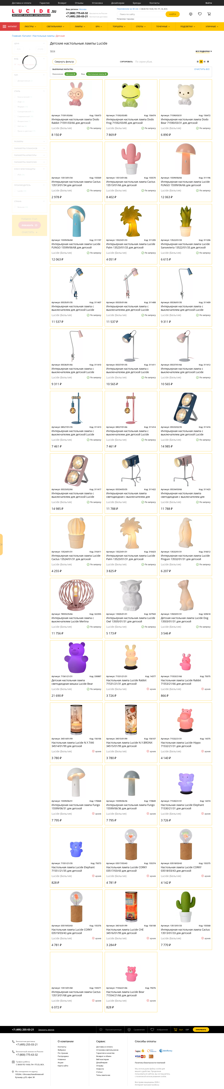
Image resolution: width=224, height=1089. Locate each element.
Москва (82, 9)
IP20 (21, 175)
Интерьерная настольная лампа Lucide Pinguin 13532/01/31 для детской (185, 557)
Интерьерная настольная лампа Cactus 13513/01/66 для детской (130, 183)
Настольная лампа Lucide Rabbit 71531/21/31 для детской (126, 682)
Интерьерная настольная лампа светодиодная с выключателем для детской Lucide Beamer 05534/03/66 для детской (185, 495)
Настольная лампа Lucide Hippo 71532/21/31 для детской (181, 744)
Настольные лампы (43, 35)
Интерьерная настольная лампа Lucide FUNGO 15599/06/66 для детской (185, 183)
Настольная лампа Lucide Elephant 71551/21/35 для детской (73, 868)
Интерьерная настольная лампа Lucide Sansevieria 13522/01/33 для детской (185, 245)
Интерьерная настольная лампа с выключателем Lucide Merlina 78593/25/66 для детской (73, 619)
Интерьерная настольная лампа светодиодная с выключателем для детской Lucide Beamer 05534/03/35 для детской (130, 495)
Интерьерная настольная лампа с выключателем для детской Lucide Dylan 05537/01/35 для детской (127, 370)
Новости (100, 1069)
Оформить (201, 1030)
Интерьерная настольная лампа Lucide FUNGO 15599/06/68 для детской (76, 245)
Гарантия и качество (105, 1053)
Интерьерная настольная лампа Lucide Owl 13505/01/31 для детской (130, 619)
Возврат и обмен (103, 1056)
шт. (179, 1029)
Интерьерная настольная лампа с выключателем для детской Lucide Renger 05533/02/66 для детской (73, 495)
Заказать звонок (46, 1029)
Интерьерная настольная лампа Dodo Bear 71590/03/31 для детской (184, 121)
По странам (63, 1053)
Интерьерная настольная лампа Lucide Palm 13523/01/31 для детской (130, 557)
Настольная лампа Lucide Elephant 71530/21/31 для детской (182, 806)
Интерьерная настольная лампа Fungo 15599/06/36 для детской (130, 806)
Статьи (99, 1072)
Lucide (22, 191)
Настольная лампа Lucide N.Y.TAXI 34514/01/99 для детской (73, 744)
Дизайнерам (117, 2)
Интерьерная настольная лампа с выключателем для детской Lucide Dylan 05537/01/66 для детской (182, 370)
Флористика (24, 121)
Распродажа (63, 1056)
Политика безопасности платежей (150, 1062)
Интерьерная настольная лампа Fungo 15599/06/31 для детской (76, 806)
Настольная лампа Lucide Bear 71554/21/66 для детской (125, 993)
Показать (29, 225)
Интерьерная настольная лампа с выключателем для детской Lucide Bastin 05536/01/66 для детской (73, 370)
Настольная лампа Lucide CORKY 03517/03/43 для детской (126, 868)
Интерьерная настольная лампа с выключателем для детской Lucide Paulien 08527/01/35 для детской (73, 432)
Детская (70, 74)
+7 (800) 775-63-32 (86, 13)
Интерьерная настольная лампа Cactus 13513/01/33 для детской (185, 931)
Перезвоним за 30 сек (127, 9)
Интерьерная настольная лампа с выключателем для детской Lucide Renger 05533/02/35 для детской (182, 432)
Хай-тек (22, 126)
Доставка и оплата (21, 2)
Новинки (62, 1059)
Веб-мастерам (102, 1059)
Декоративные (25, 81)
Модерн (23, 106)
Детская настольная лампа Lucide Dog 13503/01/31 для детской (184, 619)
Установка (97, 2)
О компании (66, 1041)
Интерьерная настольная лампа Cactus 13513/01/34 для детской (76, 183)
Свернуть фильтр (64, 61)
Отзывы (79, 2)
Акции (60, 1062)
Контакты (155, 2)
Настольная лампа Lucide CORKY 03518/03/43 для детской (181, 868)
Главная (16, 35)
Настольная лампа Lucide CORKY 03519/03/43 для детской (72, 931)
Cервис (100, 1041)
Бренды (137, 2)
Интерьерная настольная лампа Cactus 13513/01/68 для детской (76, 993)
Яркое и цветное (26, 131)
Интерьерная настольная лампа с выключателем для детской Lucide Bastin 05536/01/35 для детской (182, 308)
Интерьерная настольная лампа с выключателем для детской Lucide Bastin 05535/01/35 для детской (73, 308)
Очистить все (202, 69)
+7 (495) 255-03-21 (86, 16)
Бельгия (23, 207)
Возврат (62, 2)
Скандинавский (26, 111)
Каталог (10, 26)
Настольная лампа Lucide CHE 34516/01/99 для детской (125, 931)
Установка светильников (107, 1050)
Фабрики (62, 1050)
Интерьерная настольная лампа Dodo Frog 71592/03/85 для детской (130, 121)
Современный (25, 116)
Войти (209, 3)
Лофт (21, 102)
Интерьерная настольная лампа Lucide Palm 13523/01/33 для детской (130, 245)
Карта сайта (63, 1065)
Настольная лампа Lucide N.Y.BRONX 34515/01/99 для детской (129, 744)
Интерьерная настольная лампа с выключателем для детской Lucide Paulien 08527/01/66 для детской (127, 432)
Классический (25, 97)
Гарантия (44, 2)
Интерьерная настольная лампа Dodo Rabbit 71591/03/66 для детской (75, 121)
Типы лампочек (103, 1075)
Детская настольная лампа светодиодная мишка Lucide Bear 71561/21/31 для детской (72, 682)
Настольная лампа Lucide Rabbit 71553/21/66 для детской (181, 682)
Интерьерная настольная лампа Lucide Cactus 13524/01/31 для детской (76, 557)
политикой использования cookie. (151, 1076)
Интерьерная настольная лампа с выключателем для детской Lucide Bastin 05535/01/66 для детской (127, 308)
